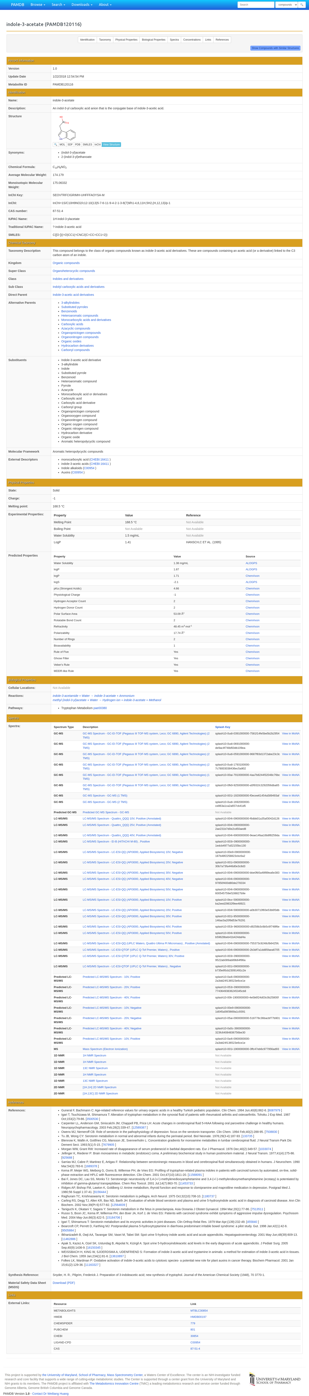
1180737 (209, 1196)
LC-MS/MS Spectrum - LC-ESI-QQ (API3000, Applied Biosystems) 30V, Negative (133, 872)
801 (193, 1329)
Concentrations (192, 39)
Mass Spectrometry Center (125, 1375)
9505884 (68, 1230)
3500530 (92, 1119)
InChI (98, 144)
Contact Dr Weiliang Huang (50, 1393)
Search (58, 4)
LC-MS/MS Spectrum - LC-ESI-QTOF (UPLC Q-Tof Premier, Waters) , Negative (132, 966)
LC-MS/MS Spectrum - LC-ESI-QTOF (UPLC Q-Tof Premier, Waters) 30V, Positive (133, 956)
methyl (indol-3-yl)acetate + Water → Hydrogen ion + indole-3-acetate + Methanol (107, 700)
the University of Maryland (59, 1375)
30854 (194, 1336)
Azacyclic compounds (75, 328)
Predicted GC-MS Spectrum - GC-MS (106, 812)
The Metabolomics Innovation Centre (114, 1383)
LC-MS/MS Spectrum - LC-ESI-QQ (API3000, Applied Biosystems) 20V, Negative (133, 862)
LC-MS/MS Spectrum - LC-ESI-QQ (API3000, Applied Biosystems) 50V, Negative (133, 889)
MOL (62, 144)
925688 (67, 1157)
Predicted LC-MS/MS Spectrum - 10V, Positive (111, 976)
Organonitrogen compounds (80, 337)
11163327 (92, 1264)
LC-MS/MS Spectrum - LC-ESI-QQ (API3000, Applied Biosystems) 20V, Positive (132, 910)
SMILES (87, 144)
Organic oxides (71, 341)
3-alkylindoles (70, 302)
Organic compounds (66, 263)
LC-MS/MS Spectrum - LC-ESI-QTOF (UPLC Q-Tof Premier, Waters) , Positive (131, 949)
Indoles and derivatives (68, 279)
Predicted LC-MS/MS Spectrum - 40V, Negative (112, 1028)
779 (193, 1323)
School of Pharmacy (92, 1375)
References (222, 39)
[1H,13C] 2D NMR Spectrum (100, 1093)
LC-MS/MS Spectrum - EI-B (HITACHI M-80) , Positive (116, 841)
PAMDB (17, 4)
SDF (70, 144)
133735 (247, 1136)
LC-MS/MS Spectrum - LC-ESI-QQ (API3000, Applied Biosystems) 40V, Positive (132, 926)
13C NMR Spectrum (95, 1068)
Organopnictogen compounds (81, 332)
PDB (77, 144)
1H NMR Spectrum (94, 1055)
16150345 (94, 1247)
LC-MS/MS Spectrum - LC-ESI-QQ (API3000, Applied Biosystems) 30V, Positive (132, 916)
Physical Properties (126, 39)
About (105, 4)
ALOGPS (251, 563)
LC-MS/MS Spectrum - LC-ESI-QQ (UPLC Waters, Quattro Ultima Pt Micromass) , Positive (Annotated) (146, 943)
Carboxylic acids (72, 324)
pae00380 (100, 708)
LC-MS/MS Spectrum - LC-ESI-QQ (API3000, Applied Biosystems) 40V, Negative (133, 878)
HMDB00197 (198, 1316)
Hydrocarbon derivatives (77, 345)
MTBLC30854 (199, 1310)
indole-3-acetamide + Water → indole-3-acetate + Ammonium (93, 695)
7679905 (109, 1144)
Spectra (174, 39)
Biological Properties (153, 39)
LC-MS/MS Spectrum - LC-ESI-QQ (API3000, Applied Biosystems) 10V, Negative (133, 852)
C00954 (89, 468)
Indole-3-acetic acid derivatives (73, 294)
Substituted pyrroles (74, 307)
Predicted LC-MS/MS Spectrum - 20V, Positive (111, 987)
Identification (87, 39)
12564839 (119, 1205)
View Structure (111, 144)
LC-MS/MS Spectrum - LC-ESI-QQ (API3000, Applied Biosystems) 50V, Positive (132, 933)
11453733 (187, 1183)
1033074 (265, 1149)
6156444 (100, 1192)
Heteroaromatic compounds (79, 315)
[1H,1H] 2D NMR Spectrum (100, 1087)
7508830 (271, 1132)
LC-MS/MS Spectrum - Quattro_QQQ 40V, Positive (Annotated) (122, 835)
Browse (38, 4)
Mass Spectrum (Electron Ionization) (105, 1049)
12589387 (140, 1127)
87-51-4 (195, 1348)
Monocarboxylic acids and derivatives (86, 320)
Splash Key (222, 727)
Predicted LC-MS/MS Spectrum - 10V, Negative (112, 1007)
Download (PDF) (64, 1283)
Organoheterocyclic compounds (74, 271)
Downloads (82, 4)
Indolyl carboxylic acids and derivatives (79, 286)
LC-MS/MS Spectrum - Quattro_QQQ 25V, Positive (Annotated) (122, 825)
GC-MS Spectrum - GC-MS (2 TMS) (105, 802)
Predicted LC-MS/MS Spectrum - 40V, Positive (111, 997)
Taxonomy (105, 39)
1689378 (91, 1166)
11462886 (69, 1239)
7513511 (257, 1209)
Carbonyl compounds (75, 350)
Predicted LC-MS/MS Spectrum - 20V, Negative (112, 1018)
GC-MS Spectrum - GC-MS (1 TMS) (105, 795)
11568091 (196, 1174)
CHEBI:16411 (100, 459)
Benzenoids (69, 311)
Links (208, 39)
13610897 (118, 1256)
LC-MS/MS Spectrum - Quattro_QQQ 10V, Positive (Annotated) (122, 818)
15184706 (114, 1217)
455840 (252, 1222)
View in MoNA (291, 733)
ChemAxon (252, 575)
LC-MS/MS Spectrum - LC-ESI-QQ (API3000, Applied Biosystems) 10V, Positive (132, 899)
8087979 (275, 1110)
